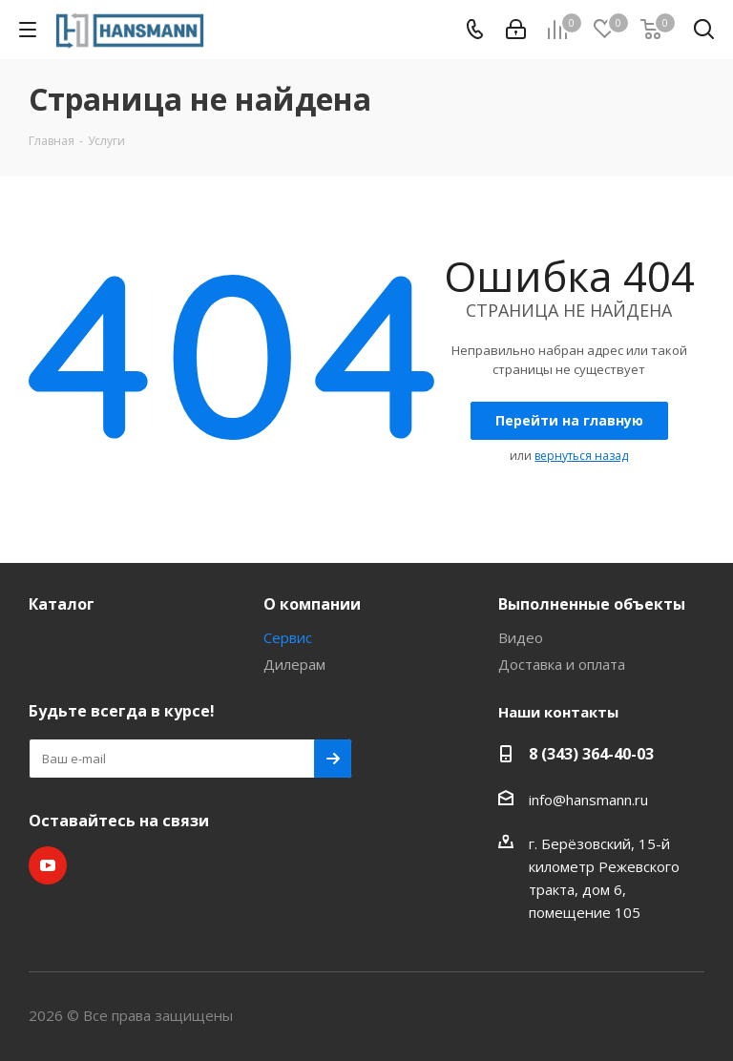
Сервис (287, 637)
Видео (520, 637)
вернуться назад (581, 455)
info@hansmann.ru (588, 799)
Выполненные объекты (591, 603)
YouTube (48, 865)
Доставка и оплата (561, 664)
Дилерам (294, 664)
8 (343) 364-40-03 (591, 753)
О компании (312, 603)
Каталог (61, 603)
